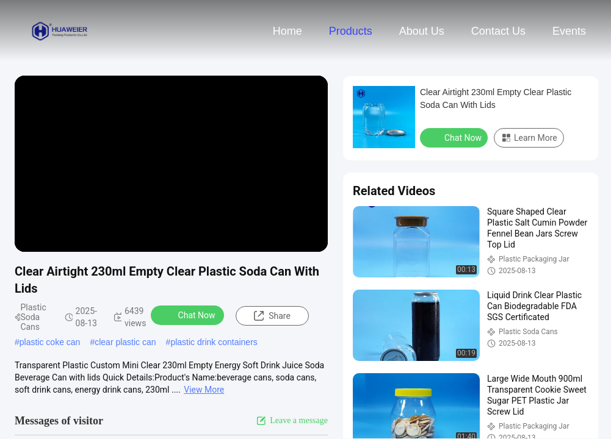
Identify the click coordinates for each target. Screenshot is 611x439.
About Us (421, 31)
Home (287, 31)
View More (204, 389)
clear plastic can (125, 342)
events (569, 31)
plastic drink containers (213, 342)
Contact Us (498, 31)
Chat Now (188, 315)
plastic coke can (50, 342)
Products (350, 31)
